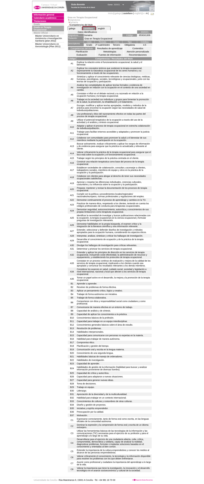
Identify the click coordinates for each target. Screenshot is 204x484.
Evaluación (82, 55)
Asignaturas (74, 20)
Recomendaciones (138, 55)
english (137, 13)
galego (118, 13)
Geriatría (74, 22)
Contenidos (137, 48)
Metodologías (109, 51)
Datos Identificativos (87, 32)
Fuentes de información (110, 55)
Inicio (111, 13)
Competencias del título (82, 48)
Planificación (82, 51)
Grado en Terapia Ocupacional (42, 28)
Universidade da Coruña (45, 480)
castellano (88, 28)
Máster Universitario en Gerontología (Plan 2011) (47, 45)
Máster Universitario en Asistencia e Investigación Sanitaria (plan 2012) (48, 38)
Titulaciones (40, 21)
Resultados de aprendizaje (110, 48)
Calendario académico (45, 18)
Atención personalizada (138, 51)
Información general (44, 14)
